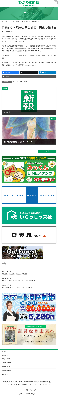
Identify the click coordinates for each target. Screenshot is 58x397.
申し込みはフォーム (34, 55)
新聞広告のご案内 (6, 363)
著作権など (5, 374)
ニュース (15, 82)
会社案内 (4, 351)
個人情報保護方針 (6, 370)
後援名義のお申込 (6, 366)
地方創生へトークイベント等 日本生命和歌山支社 (18, 280)
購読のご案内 (5, 355)
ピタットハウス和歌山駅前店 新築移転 (15, 273)
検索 (47, 151)
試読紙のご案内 (6, 359)
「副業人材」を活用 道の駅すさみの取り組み (17, 287)
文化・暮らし (23, 82)
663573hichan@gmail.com (25, 65)
